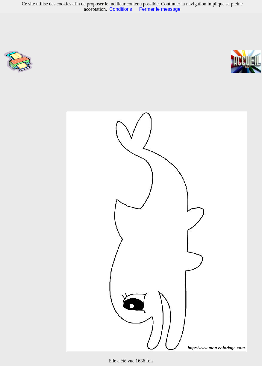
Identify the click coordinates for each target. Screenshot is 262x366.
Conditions (120, 9)
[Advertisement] (134, 61)
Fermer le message (160, 9)
